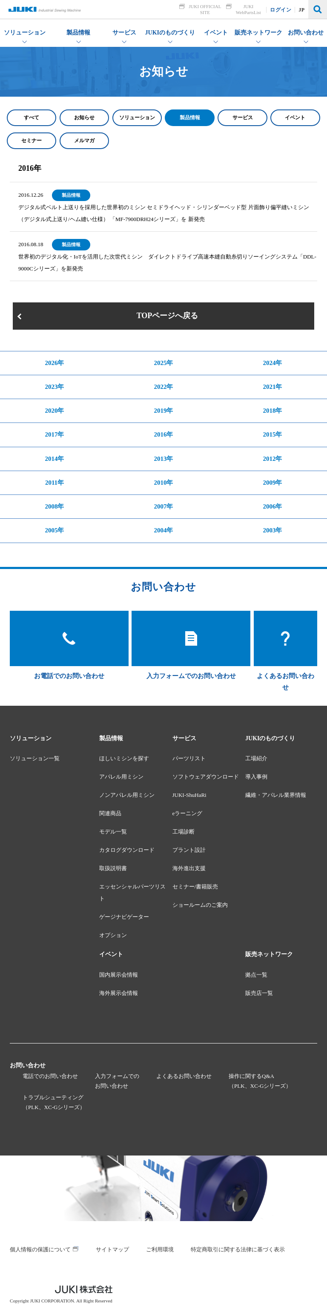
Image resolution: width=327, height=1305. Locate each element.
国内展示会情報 (118, 975)
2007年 (163, 506)
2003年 (272, 530)
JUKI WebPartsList (248, 9)
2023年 (54, 386)
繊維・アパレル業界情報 (275, 795)
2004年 (163, 530)
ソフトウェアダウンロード (205, 776)
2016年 (163, 434)
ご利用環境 (160, 1249)
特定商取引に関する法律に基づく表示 (238, 1249)
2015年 (272, 434)
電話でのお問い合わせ (50, 1076)
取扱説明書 (113, 868)
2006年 (272, 506)
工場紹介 (256, 758)
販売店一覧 (259, 993)
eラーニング (187, 813)
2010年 (163, 482)
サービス (242, 118)
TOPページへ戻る (167, 315)
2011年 (54, 482)
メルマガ (84, 141)
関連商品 (110, 813)
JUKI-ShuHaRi (189, 795)
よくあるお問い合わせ (184, 1076)
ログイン (281, 10)
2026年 (54, 362)
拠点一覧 (256, 975)
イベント (295, 118)
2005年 (54, 530)
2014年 (54, 458)
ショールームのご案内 (200, 905)
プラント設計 (189, 850)
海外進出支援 (189, 868)
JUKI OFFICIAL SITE (205, 9)
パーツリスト (189, 758)
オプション (113, 935)
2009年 (272, 482)
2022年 (163, 386)
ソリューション (137, 118)
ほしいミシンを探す (124, 758)
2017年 (54, 434)
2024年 (272, 362)
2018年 (272, 410)
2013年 (163, 458)
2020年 (54, 410)
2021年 (272, 386)
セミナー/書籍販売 (195, 886)
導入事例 (256, 776)
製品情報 (190, 118)
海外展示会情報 (118, 993)
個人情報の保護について (40, 1249)
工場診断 (183, 831)
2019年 (163, 410)
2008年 (54, 506)
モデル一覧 (113, 831)
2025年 (163, 362)
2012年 (272, 458)
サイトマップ (112, 1249)
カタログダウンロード (127, 850)
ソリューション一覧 (35, 758)
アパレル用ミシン (121, 776)
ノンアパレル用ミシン (127, 795)
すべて (31, 118)
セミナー (31, 141)
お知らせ (84, 118)
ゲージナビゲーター (124, 917)
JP (302, 10)
